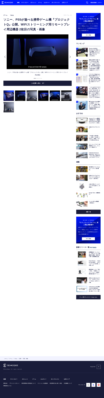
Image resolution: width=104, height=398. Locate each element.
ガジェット (33, 2)
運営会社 (5, 383)
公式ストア (65, 2)
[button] (5, 65)
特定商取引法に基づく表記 (56, 383)
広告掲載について (68, 383)
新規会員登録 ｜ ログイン (96, 2)
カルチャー (47, 2)
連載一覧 (88, 232)
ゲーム (40, 2)
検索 (87, 3)
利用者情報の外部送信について (29, 383)
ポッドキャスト (56, 2)
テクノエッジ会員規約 (43, 383)
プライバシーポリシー (14, 383)
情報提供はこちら (7, 385)
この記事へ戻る (37, 91)
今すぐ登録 (88, 55)
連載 (18, 2)
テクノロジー (24, 2)
